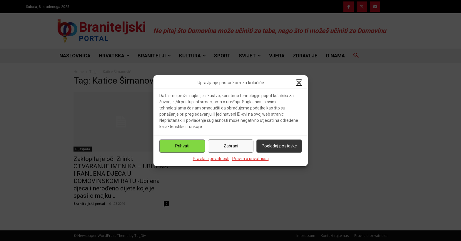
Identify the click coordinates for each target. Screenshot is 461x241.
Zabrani (230, 146)
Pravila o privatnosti (211, 158)
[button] (299, 83)
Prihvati (182, 146)
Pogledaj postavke (279, 146)
